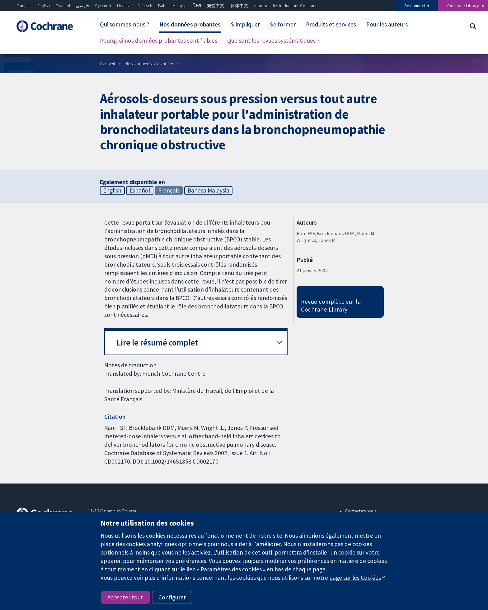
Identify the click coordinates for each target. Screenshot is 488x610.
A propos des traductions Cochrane (285, 5)
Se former (283, 24)
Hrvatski (124, 5)
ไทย (197, 5)
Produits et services (331, 24)
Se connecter (416, 5)
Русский (103, 5)
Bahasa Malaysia (173, 5)
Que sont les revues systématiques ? (273, 40)
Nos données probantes (190, 24)
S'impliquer (245, 24)
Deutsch (145, 5)
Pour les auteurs (387, 24)
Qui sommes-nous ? (124, 24)
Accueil (107, 63)
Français (23, 5)
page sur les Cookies (355, 577)
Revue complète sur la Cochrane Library (331, 305)
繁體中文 (215, 5)
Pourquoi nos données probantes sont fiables (158, 40)
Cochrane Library (463, 5)
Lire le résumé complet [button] (157, 342)
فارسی (82, 5)
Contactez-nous (360, 511)
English (43, 5)
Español (63, 5)
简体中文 (239, 5)
